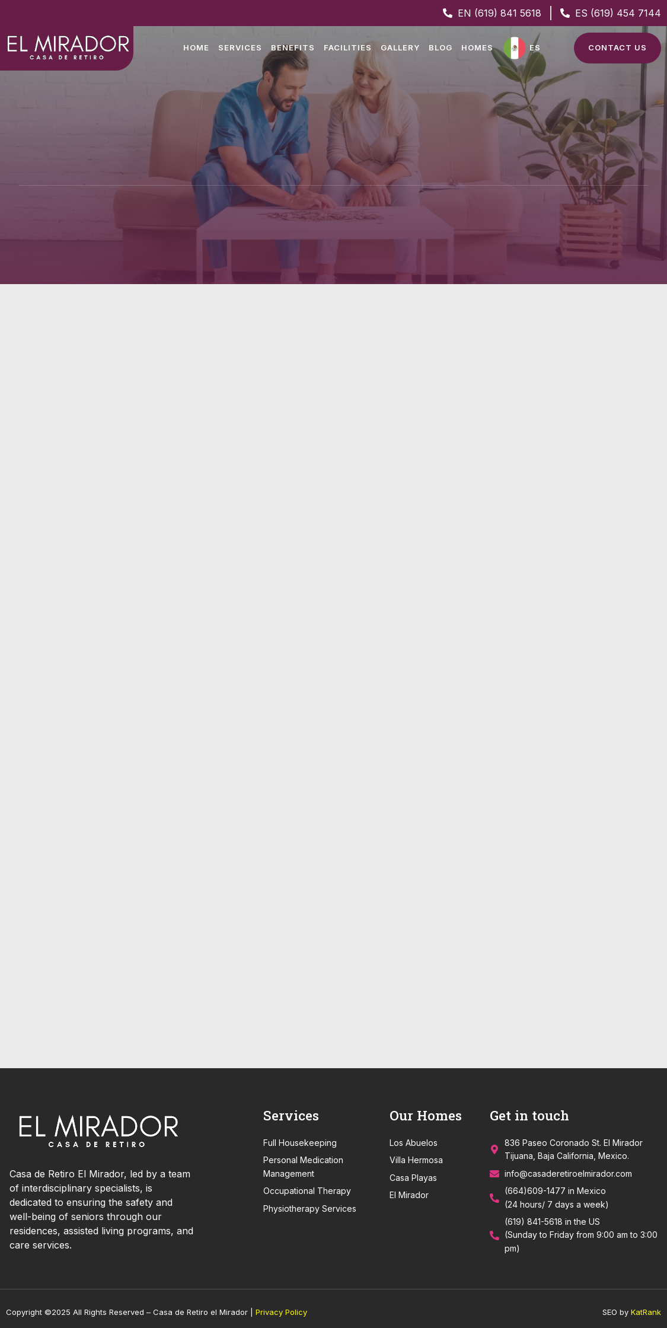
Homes (477, 47)
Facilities (348, 47)
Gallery (400, 47)
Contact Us (617, 47)
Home (196, 47)
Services (240, 47)
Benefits (293, 47)
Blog (440, 47)
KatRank (646, 1305)
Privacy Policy (281, 1305)
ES (535, 47)
